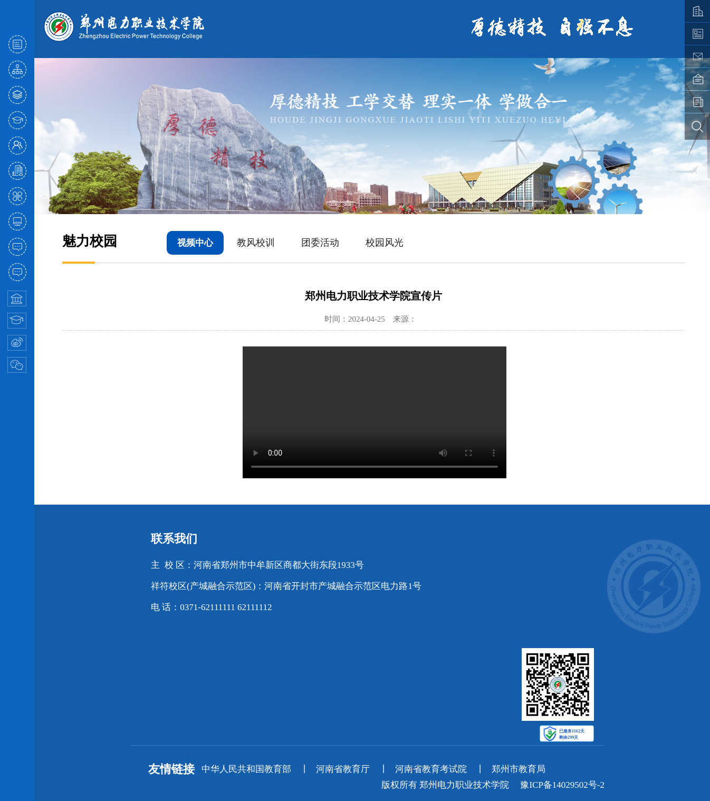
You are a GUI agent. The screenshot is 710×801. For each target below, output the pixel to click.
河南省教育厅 (343, 769)
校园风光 (385, 242)
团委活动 (320, 242)
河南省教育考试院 (431, 769)
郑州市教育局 (518, 769)
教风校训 (256, 242)
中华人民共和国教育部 (246, 769)
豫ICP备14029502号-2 (562, 785)
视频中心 (195, 243)
